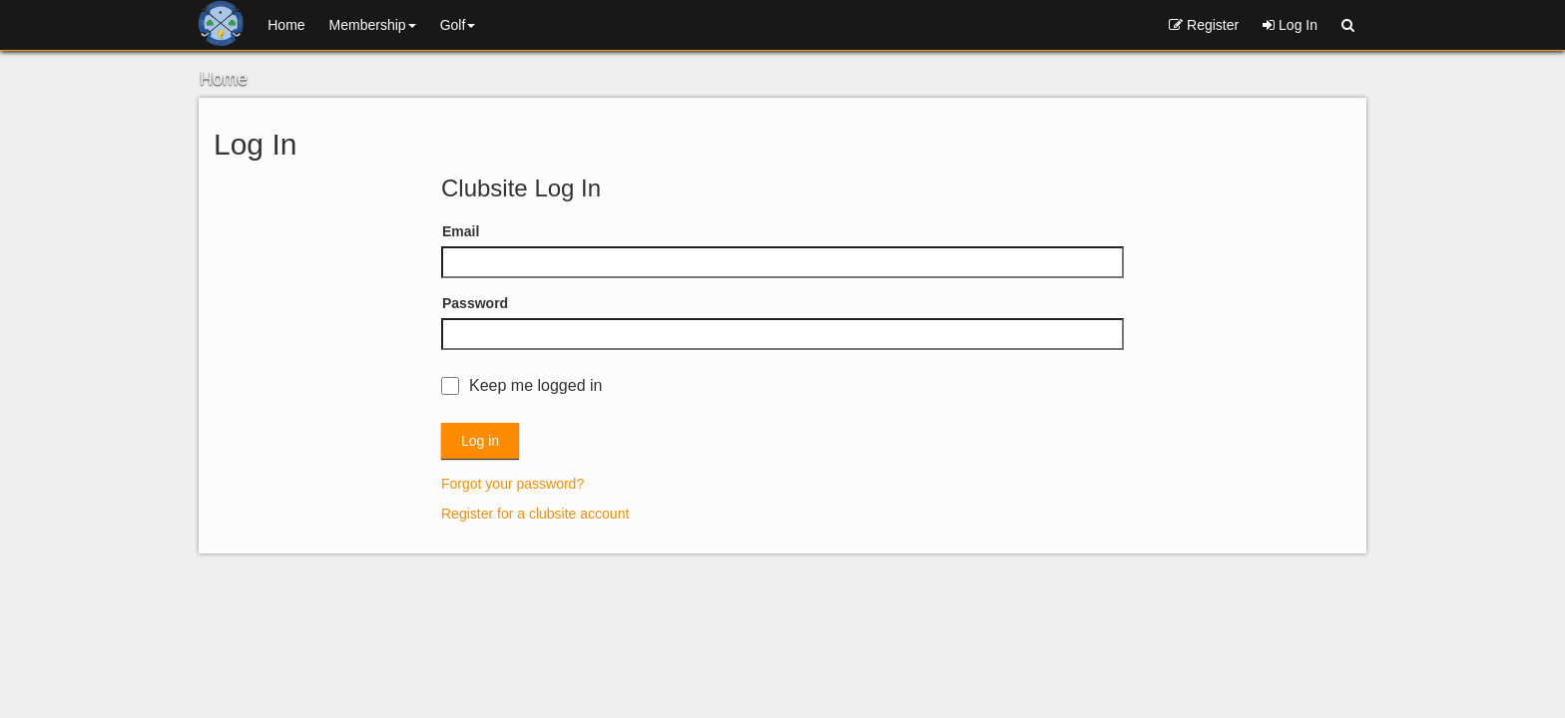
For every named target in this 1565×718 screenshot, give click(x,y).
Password (475, 303)
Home (285, 25)
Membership (372, 25)
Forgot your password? (512, 484)
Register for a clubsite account (535, 514)
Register (1204, 25)
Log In (1290, 25)
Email (460, 231)
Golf (458, 25)
